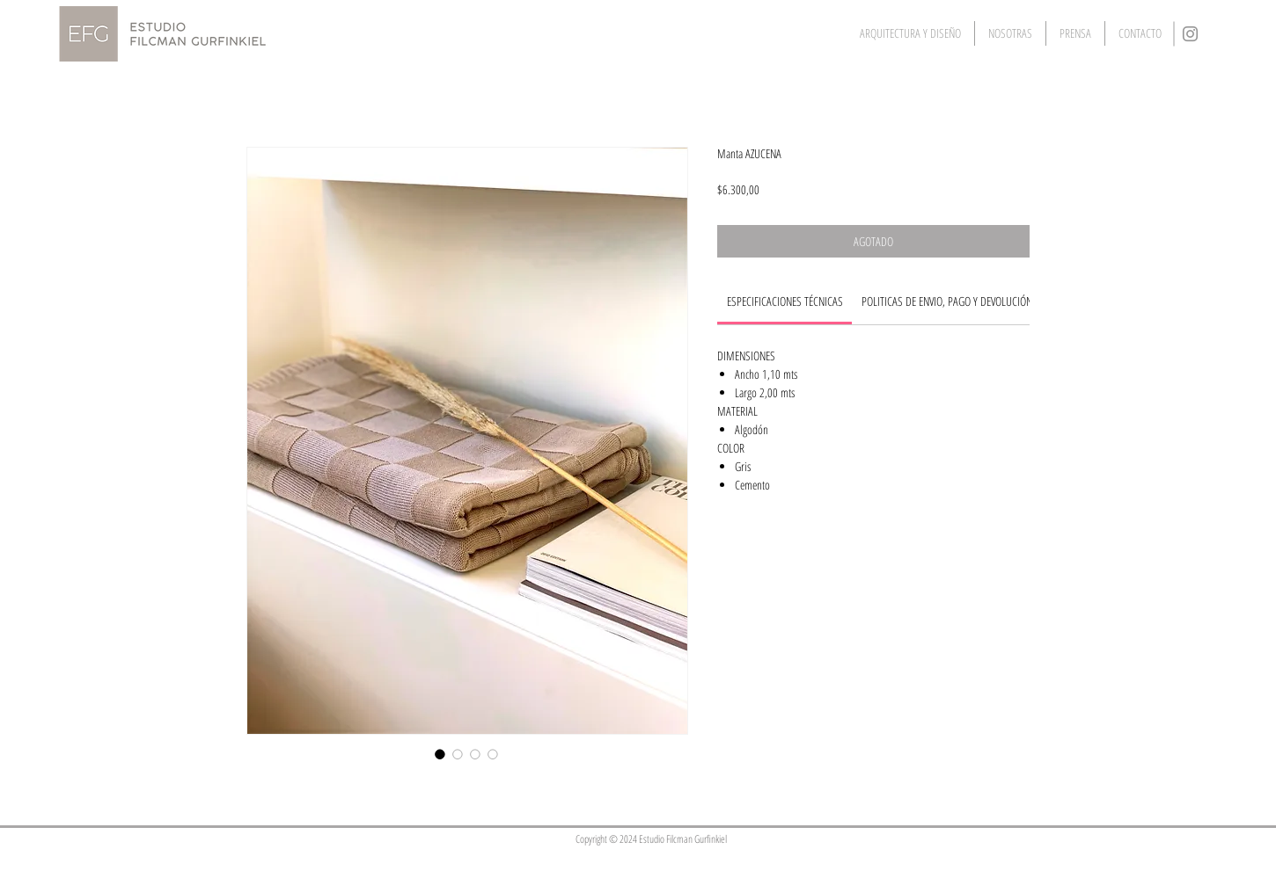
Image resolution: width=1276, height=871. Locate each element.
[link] (785, 301)
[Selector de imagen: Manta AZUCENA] (440, 754)
